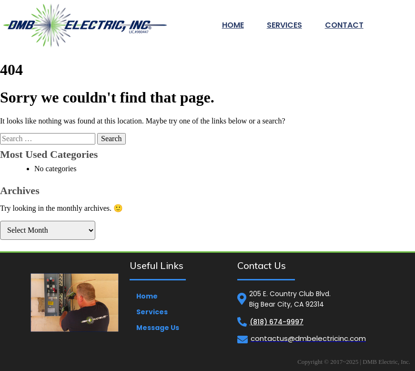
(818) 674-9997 (277, 322)
